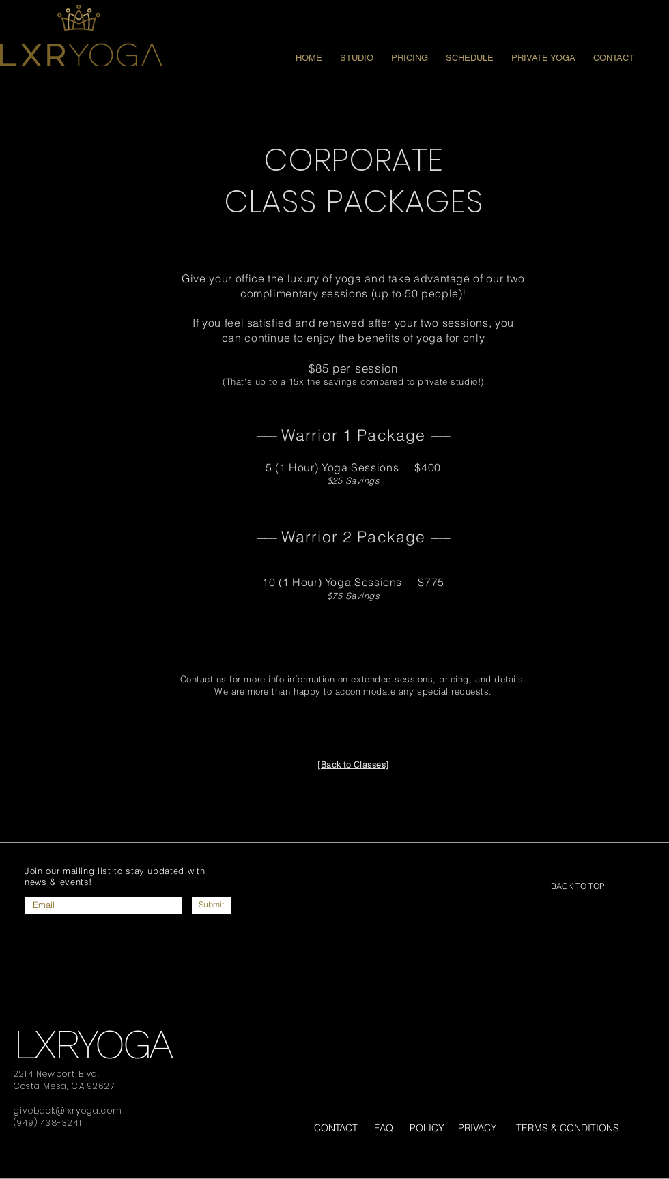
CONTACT (336, 1128)
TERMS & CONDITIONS (567, 1128)
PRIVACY (477, 1128)
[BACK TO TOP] (577, 886)
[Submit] (211, 905)
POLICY (427, 1128)
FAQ (383, 1128)
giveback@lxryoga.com (68, 1110)
